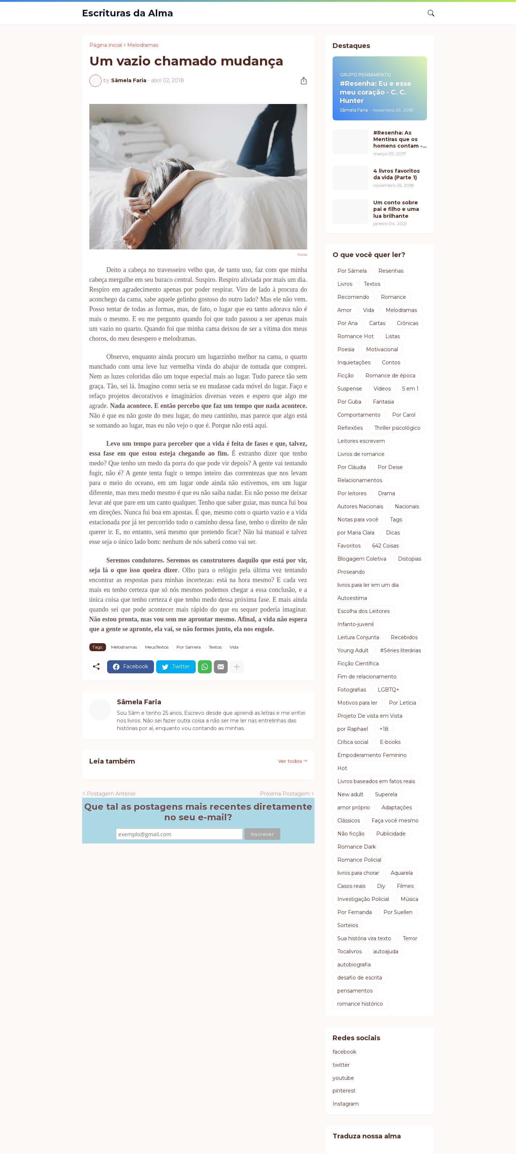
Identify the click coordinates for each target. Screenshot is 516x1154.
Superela (386, 794)
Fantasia (383, 401)
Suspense (349, 388)
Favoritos (349, 545)
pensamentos (355, 990)
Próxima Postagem (285, 793)
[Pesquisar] (428, 13)
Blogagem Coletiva (361, 559)
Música (409, 899)
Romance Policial (359, 860)
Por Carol (403, 415)
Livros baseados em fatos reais (376, 781)
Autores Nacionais (360, 506)
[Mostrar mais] (237, 666)
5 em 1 (410, 388)
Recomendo (353, 297)
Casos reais (351, 886)
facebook (344, 1052)
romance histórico (360, 1004)
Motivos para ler (357, 703)
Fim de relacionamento (367, 676)
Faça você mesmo (395, 820)
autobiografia (354, 964)
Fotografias (351, 689)
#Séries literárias (400, 650)
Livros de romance (361, 454)
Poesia (345, 349)
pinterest (344, 1090)
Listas (392, 336)
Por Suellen (398, 912)
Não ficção (351, 833)
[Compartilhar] (301, 81)
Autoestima (352, 598)
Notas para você (357, 519)
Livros (344, 284)
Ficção (345, 375)
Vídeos (382, 388)
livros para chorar (358, 873)
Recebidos (404, 637)
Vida (234, 647)
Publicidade (391, 833)
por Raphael (352, 729)
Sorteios (347, 925)
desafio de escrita (359, 977)
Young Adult (353, 650)
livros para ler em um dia (368, 585)
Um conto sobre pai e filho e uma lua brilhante (396, 209)
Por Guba (349, 401)
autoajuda (385, 951)
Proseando (351, 572)
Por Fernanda (354, 912)
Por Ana (347, 323)
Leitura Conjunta (358, 637)
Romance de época (390, 375)
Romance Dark (356, 847)
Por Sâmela (188, 647)
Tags (396, 519)
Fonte (302, 255)
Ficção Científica (358, 663)
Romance (393, 297)
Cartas (377, 323)
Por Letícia (402, 703)
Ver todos (290, 761)
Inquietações (353, 362)
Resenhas (390, 271)
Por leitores (351, 493)
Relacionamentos (359, 480)
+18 (384, 729)
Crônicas (407, 323)
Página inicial (105, 45)
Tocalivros (349, 951)
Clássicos (348, 820)
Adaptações (397, 807)
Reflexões (350, 428)
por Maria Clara (355, 532)
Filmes (405, 886)
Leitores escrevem (361, 441)
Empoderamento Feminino (372, 755)
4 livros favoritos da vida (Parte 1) (396, 174)
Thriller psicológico (397, 428)
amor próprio (353, 807)
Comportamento (359, 415)
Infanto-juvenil (355, 624)
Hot (342, 768)
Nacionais (407, 506)
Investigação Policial (363, 899)
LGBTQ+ (388, 689)
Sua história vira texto (364, 938)
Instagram (346, 1104)
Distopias (409, 559)
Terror (410, 938)
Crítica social (352, 742)
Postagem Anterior (111, 793)
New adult (350, 794)
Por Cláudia (351, 467)
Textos (215, 647)
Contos (391, 362)
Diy (381, 886)
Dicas (393, 532)
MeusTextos (156, 647)
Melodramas (142, 45)
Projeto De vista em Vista (369, 716)
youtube (343, 1078)
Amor (344, 310)
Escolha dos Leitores (363, 611)
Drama (386, 493)
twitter (341, 1065)
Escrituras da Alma (127, 13)
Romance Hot (355, 336)
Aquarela (402, 873)
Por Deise (390, 467)
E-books (390, 742)
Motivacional (382, 349)
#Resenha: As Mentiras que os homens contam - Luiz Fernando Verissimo (397, 139)
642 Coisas (385, 545)
